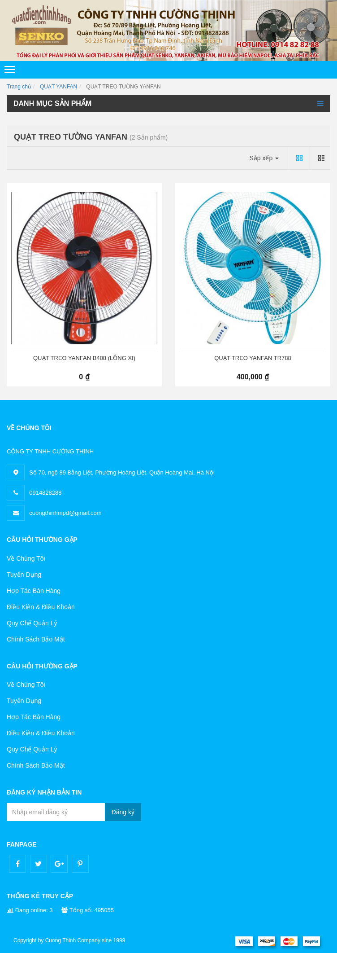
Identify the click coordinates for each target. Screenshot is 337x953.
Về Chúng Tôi (26, 558)
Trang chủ (19, 86)
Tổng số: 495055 (87, 910)
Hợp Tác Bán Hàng (33, 590)
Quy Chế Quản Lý (32, 623)
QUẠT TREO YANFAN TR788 (252, 358)
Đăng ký (123, 812)
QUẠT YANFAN (58, 86)
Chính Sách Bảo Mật (36, 639)
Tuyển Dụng (24, 574)
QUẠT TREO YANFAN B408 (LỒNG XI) (84, 358)
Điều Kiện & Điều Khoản (41, 606)
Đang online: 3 (29, 910)
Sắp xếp (264, 158)
